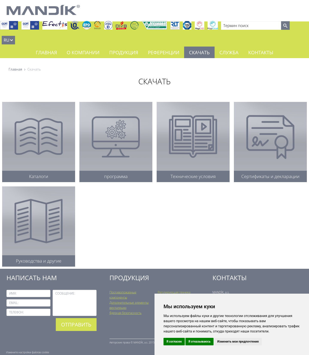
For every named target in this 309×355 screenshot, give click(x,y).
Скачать (199, 52)
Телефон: (16, 312)
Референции (163, 52)
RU (6, 40)
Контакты (260, 52)
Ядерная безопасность (125, 313)
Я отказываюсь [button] (199, 341)
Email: (13, 303)
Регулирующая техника (174, 292)
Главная (46, 52)
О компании (83, 52)
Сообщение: (65, 293)
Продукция (123, 52)
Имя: (13, 293)
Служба (228, 52)
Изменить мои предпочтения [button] (238, 341)
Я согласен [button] (174, 341)
